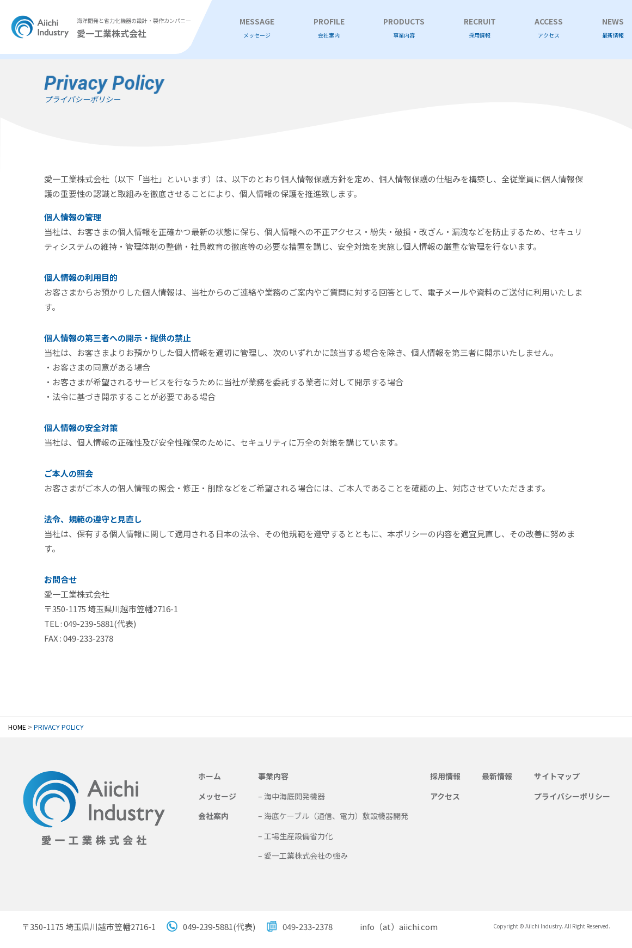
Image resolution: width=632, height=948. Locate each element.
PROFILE (329, 28)
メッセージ (217, 796)
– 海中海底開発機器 (291, 796)
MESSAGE (257, 28)
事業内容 (273, 776)
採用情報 (445, 776)
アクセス (445, 796)
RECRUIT (480, 28)
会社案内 (213, 815)
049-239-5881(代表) (219, 926)
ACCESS (549, 28)
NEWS (613, 28)
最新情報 (497, 776)
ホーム (209, 776)
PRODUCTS (404, 28)
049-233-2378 (308, 926)
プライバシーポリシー (572, 796)
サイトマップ (557, 776)
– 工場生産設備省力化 (295, 835)
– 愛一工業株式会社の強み (303, 855)
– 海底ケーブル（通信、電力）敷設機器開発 (333, 815)
